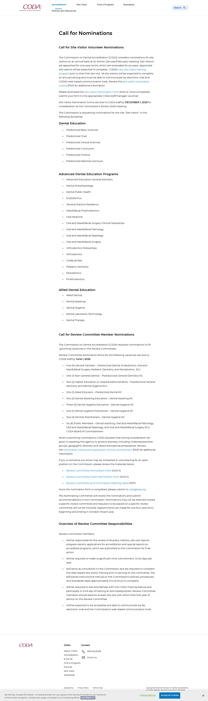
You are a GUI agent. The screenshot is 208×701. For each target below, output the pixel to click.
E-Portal (68, 659)
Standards (128, 5)
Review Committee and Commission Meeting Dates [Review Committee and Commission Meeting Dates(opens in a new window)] (97, 483)
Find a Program (105, 5)
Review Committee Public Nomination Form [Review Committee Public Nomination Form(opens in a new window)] (92, 477)
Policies (68, 667)
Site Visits (82, 5)
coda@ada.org (137, 489)
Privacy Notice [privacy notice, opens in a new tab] (88, 698)
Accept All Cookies (169, 696)
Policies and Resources (64, 11)
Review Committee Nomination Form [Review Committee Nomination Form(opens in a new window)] (88, 470)
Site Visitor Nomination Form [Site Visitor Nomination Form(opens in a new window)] (101, 92)
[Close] (203, 696)
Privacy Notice (83, 688)
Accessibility (68, 688)
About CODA (70, 651)
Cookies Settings (148, 696)
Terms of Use (98, 688)
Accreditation (59, 5)
